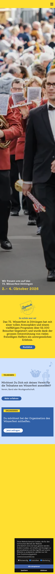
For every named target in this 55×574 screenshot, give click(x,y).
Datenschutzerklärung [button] (25, 556)
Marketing (45, 560)
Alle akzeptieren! (34, 566)
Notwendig (23, 560)
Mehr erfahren (11, 398)
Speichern (24, 570)
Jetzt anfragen (13, 430)
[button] (52, 4)
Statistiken (34, 560)
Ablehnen (43, 570)
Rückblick (27, 347)
